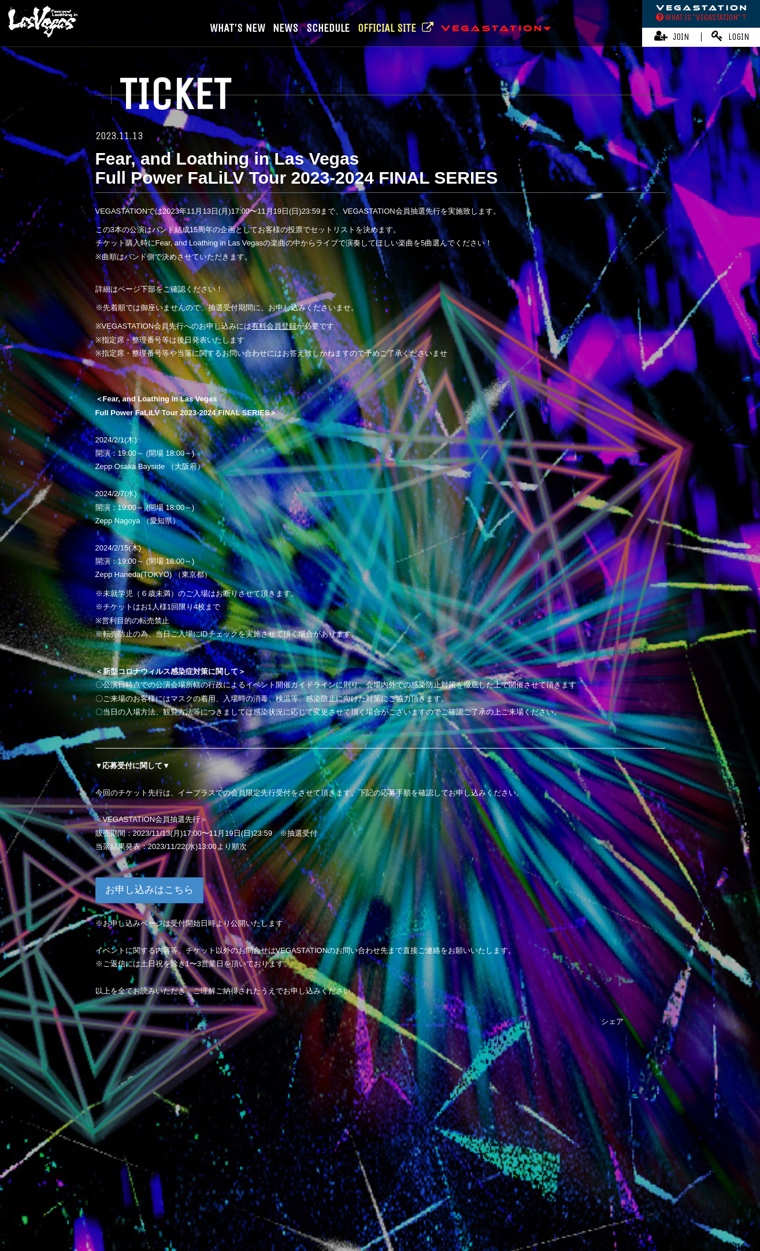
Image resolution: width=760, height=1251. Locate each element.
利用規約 (327, 1183)
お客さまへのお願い (527, 1183)
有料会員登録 (273, 326)
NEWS (285, 28)
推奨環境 (584, 1183)
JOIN (671, 36)
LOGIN (730, 36)
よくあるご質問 (633, 1183)
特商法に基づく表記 (384, 1183)
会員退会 (400, 1201)
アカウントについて (270, 1183)
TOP (380, 1085)
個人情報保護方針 (455, 1183)
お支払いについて (199, 1183)
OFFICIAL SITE (395, 28)
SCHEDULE (328, 28)
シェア (612, 1021)
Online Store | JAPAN (326, 1150)
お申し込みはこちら (149, 890)
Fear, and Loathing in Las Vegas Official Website (374, 1129)
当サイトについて (131, 1183)
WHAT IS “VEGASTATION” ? (701, 17)
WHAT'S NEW (237, 28)
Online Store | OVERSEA (419, 1150)
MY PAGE (361, 1201)
